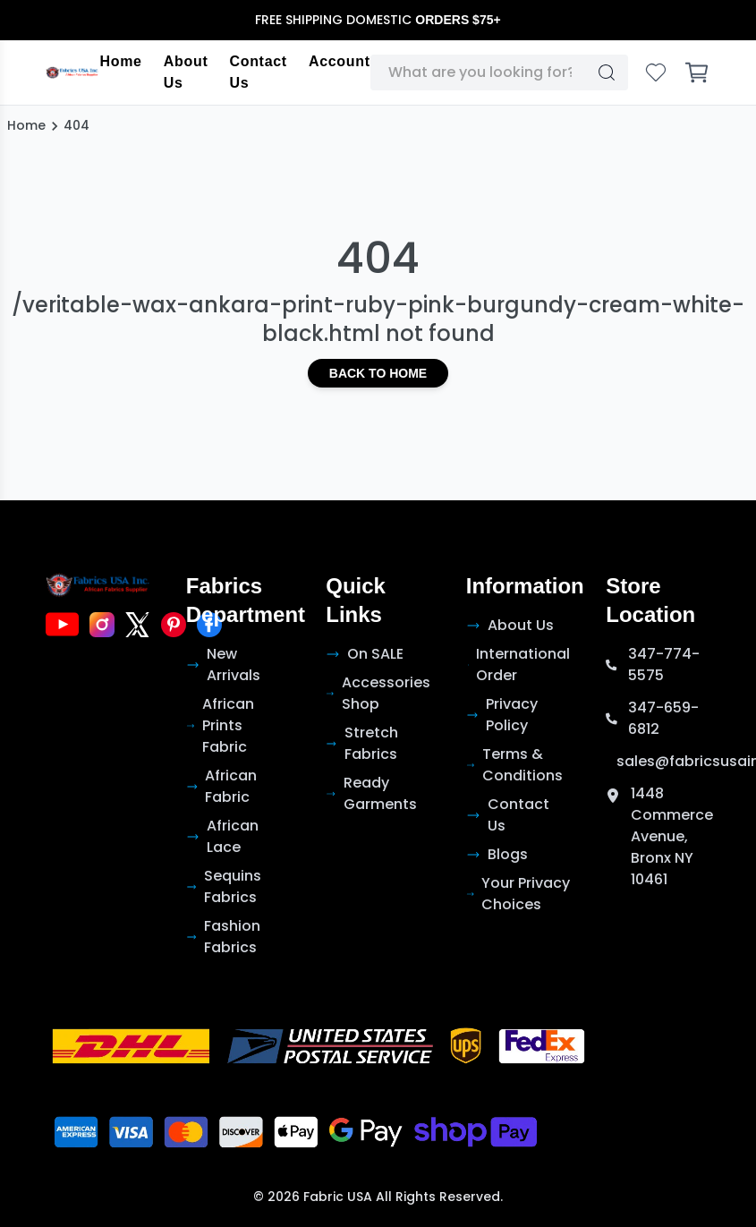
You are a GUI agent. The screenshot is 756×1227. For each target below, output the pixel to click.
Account (339, 61)
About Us (186, 72)
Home (120, 61)
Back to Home (378, 373)
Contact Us (257, 72)
